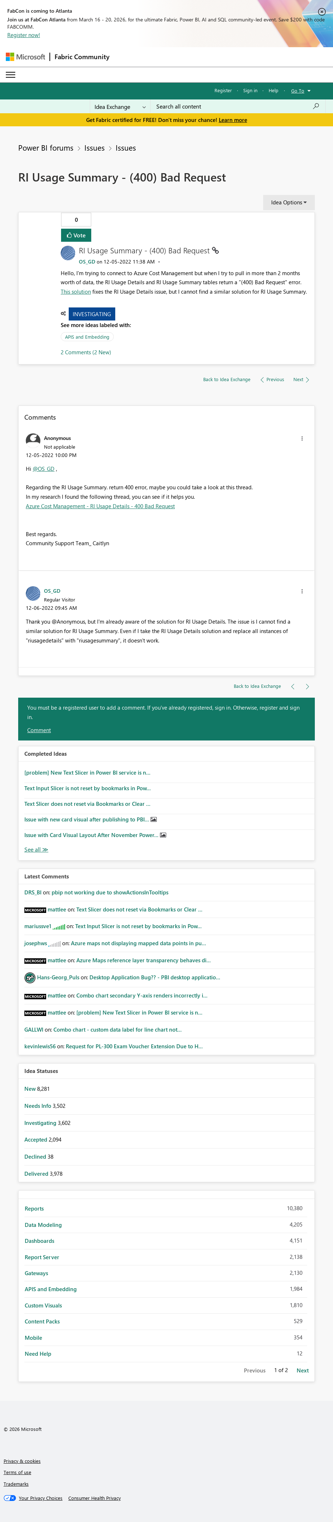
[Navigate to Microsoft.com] (25, 57)
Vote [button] (79, 235)
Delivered (37, 1173)
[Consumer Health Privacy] (94, 1498)
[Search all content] (238, 106)
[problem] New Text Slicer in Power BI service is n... (87, 772)
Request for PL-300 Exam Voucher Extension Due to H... (134, 1046)
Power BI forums (45, 147)
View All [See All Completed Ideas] (36, 849)
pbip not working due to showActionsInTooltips (110, 892)
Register (223, 90)
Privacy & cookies (22, 1461)
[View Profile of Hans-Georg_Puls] (58, 977)
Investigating (92, 314)
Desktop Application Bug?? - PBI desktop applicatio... (154, 977)
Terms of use (17, 1472)
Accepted (36, 1139)
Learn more (233, 119)
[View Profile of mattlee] (57, 909)
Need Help (38, 1353)
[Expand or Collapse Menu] (10, 74)
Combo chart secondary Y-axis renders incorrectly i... (142, 995)
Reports (34, 1208)
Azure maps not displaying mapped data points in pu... (138, 943)
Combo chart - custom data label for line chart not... (117, 1029)
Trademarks (16, 1484)
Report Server (42, 1257)
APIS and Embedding (87, 337)
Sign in (250, 90)
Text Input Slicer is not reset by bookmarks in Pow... (87, 788)
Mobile (33, 1337)
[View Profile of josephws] (35, 943)
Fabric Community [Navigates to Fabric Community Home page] (82, 56)
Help (273, 90)
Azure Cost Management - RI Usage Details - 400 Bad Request (100, 506)
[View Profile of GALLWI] (33, 1029)
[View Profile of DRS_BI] (32, 892)
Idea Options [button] (286, 202)
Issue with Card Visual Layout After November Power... (92, 834)
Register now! (23, 34)
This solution (76, 291)
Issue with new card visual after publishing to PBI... (87, 819)
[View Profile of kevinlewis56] (40, 1046)
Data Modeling (43, 1224)
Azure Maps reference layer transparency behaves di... (143, 960)
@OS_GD (44, 468)
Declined (36, 1156)
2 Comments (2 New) (86, 352)
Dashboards (39, 1240)
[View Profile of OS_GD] (87, 261)
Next (303, 1370)
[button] (302, 438)
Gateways (36, 1273)
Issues (94, 147)
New (30, 1088)
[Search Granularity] (120, 106)
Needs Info (38, 1105)
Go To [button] (297, 90)
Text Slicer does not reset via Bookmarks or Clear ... (87, 803)
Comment (39, 730)
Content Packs (42, 1321)
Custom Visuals (43, 1305)
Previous (254, 1370)
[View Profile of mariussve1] (37, 926)
